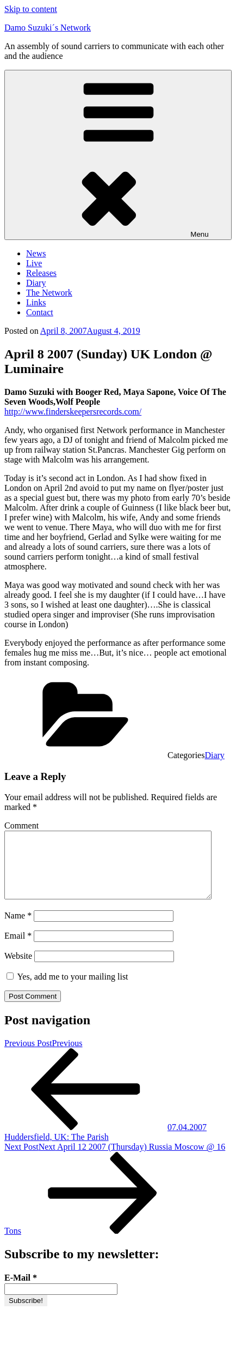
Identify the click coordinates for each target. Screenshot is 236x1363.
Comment (21, 825)
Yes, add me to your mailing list (67, 989)
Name (18, 928)
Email (18, 948)
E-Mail (20, 1290)
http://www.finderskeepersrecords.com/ (72, 411)
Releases (41, 273)
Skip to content (30, 9)
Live (34, 263)
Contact (39, 312)
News (36, 253)
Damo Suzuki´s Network (47, 27)
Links (36, 302)
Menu (117, 154)
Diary (36, 282)
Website (18, 969)
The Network (49, 292)
